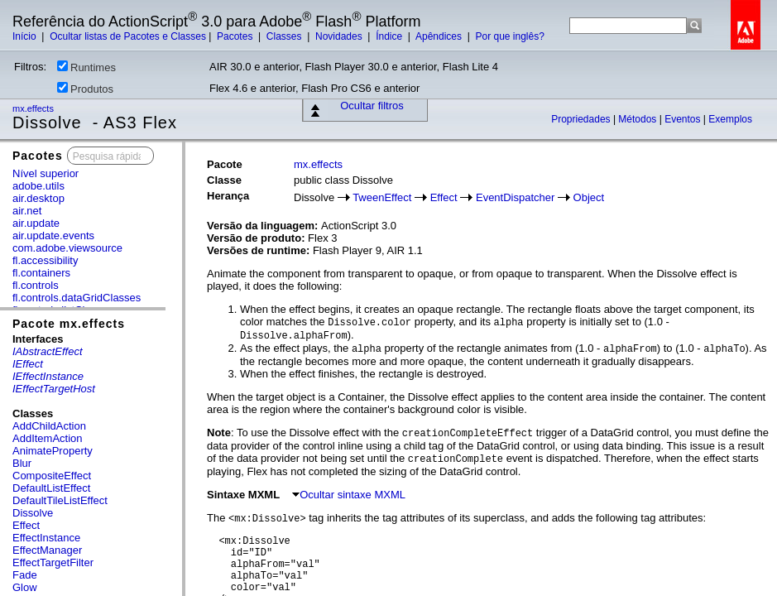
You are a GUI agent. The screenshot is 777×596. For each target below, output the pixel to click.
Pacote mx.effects (68, 323)
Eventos (683, 119)
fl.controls (35, 285)
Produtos (85, 88)
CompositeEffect (51, 475)
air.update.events (53, 235)
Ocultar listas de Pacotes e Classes (128, 36)
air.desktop (38, 198)
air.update (36, 223)
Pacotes (236, 36)
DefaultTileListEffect (60, 500)
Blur (21, 463)
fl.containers (41, 273)
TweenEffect (382, 197)
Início (25, 36)
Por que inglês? (509, 36)
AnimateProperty (52, 451)
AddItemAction (47, 438)
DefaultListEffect (51, 488)
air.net (26, 210)
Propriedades (582, 119)
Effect (26, 525)
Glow (24, 587)
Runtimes (86, 67)
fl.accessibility (45, 260)
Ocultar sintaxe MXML (348, 494)
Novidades (340, 36)
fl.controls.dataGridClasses (76, 297)
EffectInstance (46, 537)
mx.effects (34, 108)
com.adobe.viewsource (67, 248)
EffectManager (47, 550)
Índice (390, 36)
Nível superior (45, 173)
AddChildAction (49, 426)
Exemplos (730, 119)
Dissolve (32, 513)
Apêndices (439, 36)
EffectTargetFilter (53, 562)
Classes (285, 36)
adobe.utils (38, 186)
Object (589, 197)
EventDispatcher (515, 197)
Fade (24, 575)
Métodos (638, 119)
